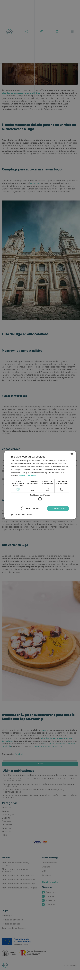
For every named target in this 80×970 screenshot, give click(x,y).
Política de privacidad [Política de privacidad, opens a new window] (28, 475)
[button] (21, 515)
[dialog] (40, 485)
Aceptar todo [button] (57, 508)
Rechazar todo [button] (32, 508)
